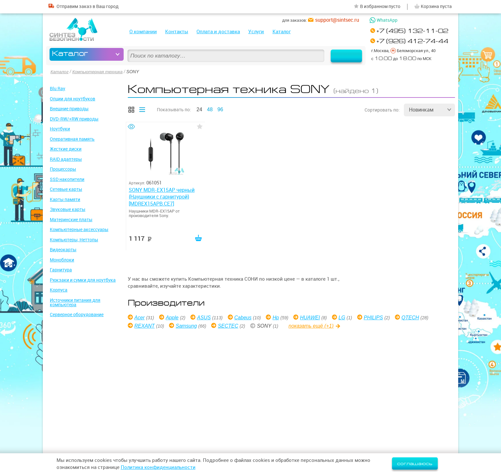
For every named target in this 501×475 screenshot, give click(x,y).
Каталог (282, 31)
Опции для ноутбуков (72, 98)
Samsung (187, 325)
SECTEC (229, 325)
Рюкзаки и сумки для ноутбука (83, 280)
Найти (344, 54)
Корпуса (58, 290)
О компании (143, 31)
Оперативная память (72, 139)
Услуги (256, 31)
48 (210, 109)
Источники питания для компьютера (75, 302)
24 (199, 109)
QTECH (414, 317)
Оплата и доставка (218, 31)
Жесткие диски (65, 149)
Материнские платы (71, 219)
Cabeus (244, 317)
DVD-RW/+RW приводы (74, 118)
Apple (172, 317)
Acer (140, 317)
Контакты (176, 31)
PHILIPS (376, 317)
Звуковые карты (67, 209)
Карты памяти (65, 199)
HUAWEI (312, 317)
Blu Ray (57, 88)
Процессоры (63, 169)
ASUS (205, 317)
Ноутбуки (60, 129)
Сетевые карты (66, 189)
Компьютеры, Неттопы (74, 239)
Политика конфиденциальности (158, 467)
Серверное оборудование (77, 314)
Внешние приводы (69, 109)
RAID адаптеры (66, 159)
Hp (277, 317)
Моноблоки (62, 259)
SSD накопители (67, 179)
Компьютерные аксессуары (79, 229)
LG (344, 317)
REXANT (145, 325)
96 (220, 109)
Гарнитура (61, 270)
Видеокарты (63, 250)
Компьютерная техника (98, 71)
